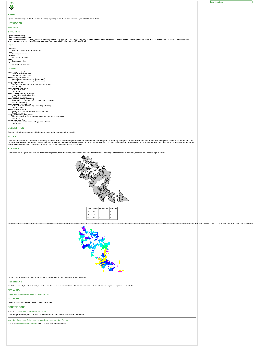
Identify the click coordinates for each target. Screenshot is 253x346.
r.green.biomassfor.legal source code (30, 311)
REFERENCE (15, 282)
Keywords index (42, 320)
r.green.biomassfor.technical (39, 295)
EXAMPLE (13, 148)
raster (10, 27)
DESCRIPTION (16, 128)
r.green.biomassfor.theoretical (18, 295)
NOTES (12, 136)
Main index (11, 320)
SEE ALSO (14, 290)
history (46, 311)
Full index (65, 320)
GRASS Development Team (27, 324)
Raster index (21, 320)
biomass (16, 27)
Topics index (31, 320)
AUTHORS (14, 299)
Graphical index (54, 320)
